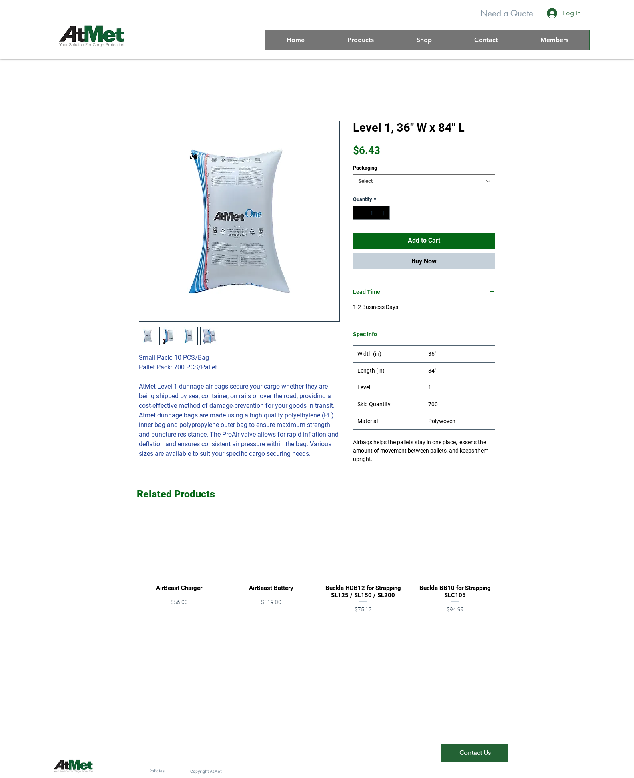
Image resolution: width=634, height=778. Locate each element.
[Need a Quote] (506, 13)
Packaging (365, 168)
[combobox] (424, 181)
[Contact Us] (475, 753)
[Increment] (384, 213)
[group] (317, 567)
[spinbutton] (371, 213)
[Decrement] (359, 213)
